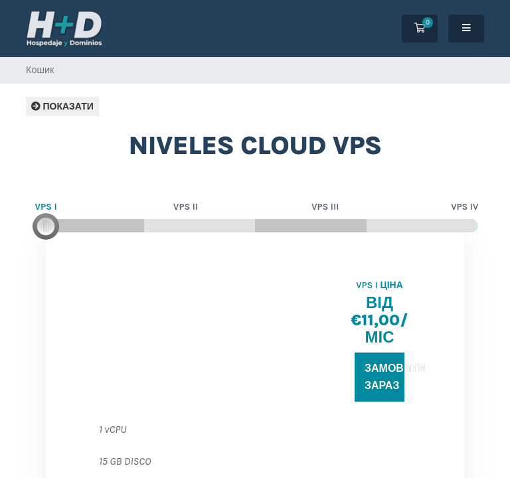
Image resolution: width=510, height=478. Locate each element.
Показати (62, 106)
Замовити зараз (384, 377)
